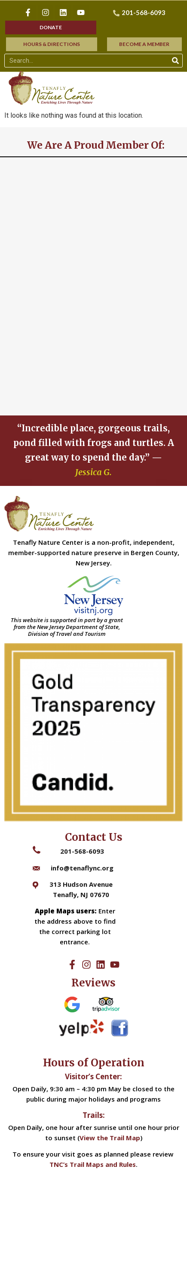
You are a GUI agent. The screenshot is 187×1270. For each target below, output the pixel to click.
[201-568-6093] (140, 13)
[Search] (175, 60)
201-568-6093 (82, 851)
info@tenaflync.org (82, 868)
